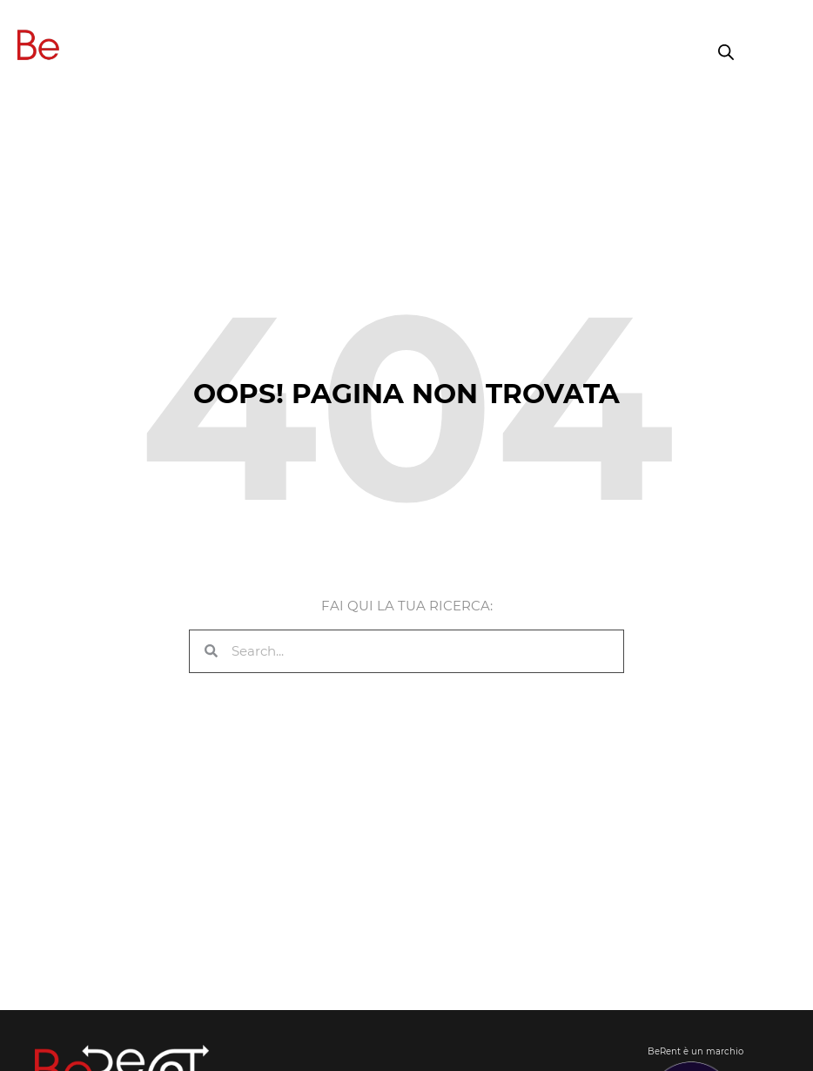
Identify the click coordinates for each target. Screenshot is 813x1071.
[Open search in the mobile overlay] (726, 52)
